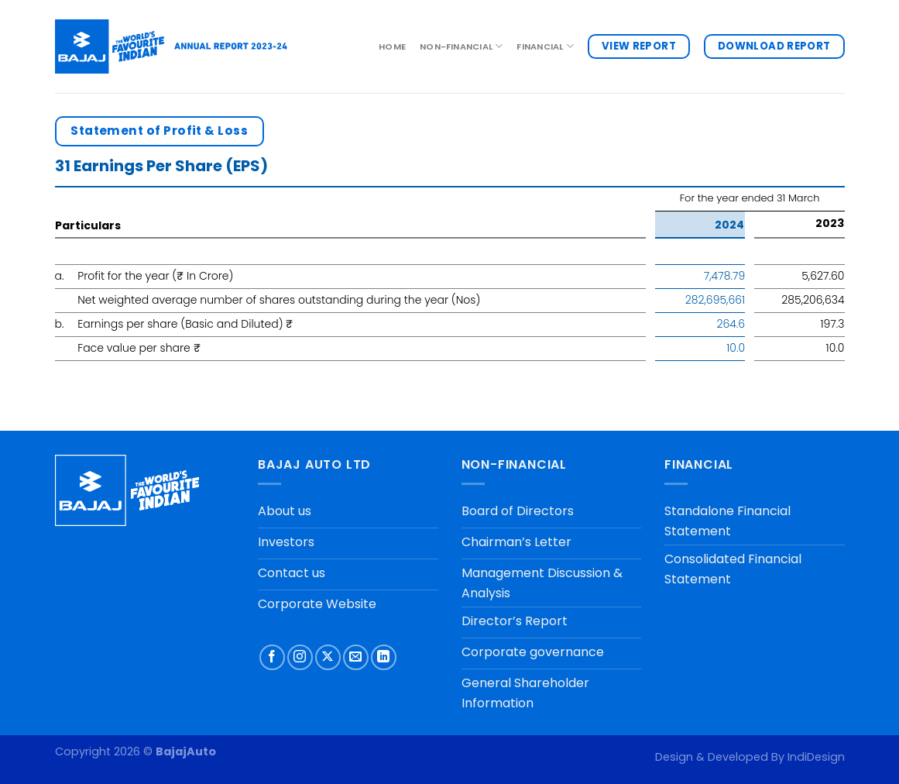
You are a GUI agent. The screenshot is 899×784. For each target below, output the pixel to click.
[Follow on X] (328, 657)
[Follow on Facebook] (272, 657)
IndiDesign (816, 757)
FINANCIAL (544, 46)
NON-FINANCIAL (461, 46)
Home (392, 46)
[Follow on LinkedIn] (383, 657)
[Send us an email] (356, 657)
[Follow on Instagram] (300, 657)
